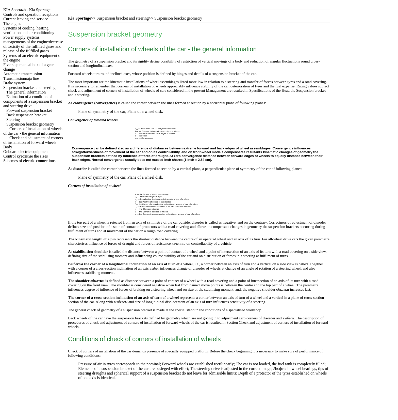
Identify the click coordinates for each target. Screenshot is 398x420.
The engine (12, 23)
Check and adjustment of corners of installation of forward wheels (33, 140)
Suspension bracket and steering (29, 87)
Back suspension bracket (26, 115)
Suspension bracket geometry (30, 124)
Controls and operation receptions (30, 14)
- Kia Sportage (27, 10)
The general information (26, 92)
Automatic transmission (22, 74)
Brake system (14, 83)
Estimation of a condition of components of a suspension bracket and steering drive (32, 101)
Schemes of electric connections (29, 161)
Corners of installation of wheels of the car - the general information (32, 131)
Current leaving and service (25, 19)
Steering (13, 119)
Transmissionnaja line (21, 78)
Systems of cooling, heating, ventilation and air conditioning (28, 30)
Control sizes (25, 156)
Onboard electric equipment (26, 151)
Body (7, 147)
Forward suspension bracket (29, 110)
